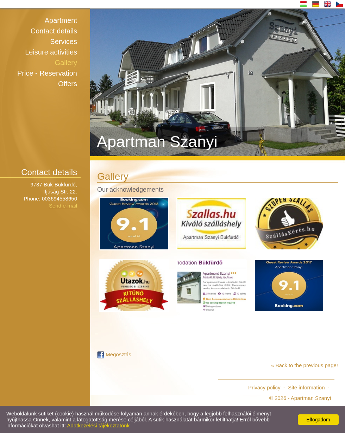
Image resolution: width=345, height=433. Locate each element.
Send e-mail (63, 206)
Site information (306, 387)
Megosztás (114, 354)
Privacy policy (264, 387)
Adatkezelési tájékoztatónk (98, 425)
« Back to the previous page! (304, 365)
